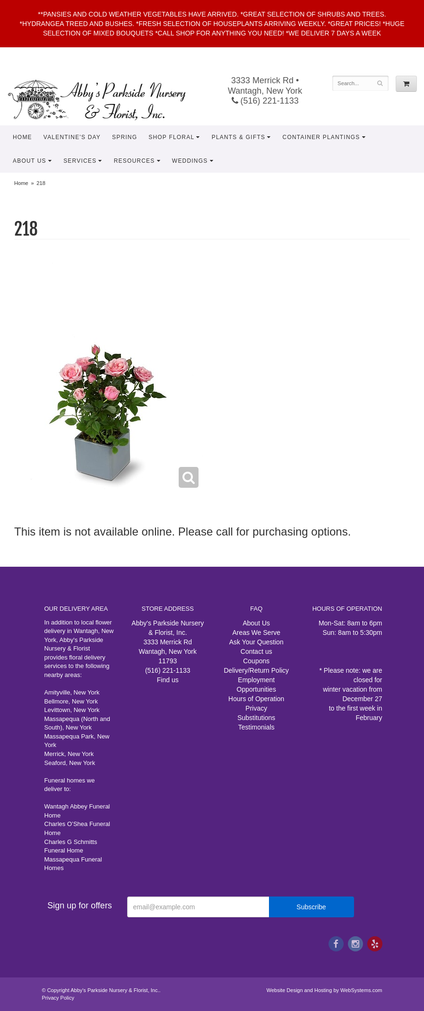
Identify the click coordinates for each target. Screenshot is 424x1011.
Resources (134, 161)
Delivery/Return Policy (256, 670)
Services (79, 161)
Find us (168, 680)
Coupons (256, 661)
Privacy (256, 708)
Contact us (256, 651)
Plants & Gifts (239, 137)
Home (22, 137)
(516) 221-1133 (265, 100)
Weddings (190, 161)
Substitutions (256, 717)
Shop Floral (171, 137)
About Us (29, 161)
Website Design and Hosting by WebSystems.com (324, 990)
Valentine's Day (72, 137)
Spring (124, 137)
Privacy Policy (58, 998)
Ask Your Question (256, 642)
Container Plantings (321, 137)
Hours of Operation (256, 699)
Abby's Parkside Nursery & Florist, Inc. (106, 99)
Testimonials (256, 727)
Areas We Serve (256, 632)
